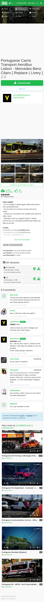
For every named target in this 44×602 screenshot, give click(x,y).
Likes (20, 192)
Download (22, 82)
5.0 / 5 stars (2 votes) (7, 196)
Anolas (12, 311)
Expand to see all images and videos (22, 185)
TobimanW (14, 370)
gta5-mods (14, 295)
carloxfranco (15, 322)
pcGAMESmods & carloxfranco (21, 96)
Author (23, 321)
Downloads (9, 192)
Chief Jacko (14, 359)
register (29, 416)
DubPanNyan (15, 390)
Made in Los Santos (8, 599)
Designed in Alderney (8, 596)
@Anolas (13, 341)
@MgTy (13, 324)
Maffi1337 (13, 404)
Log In (21, 416)
